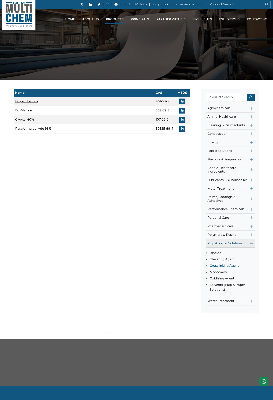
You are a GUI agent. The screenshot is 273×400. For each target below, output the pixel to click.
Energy (212, 142)
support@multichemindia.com (177, 4)
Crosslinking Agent (224, 265)
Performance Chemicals (226, 209)
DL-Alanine (23, 110)
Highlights (202, 19)
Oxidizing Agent (222, 278)
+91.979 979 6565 (135, 4)
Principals (140, 19)
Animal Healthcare (221, 116)
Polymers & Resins (221, 235)
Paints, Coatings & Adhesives (221, 198)
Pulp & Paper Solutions (225, 243)
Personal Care (218, 217)
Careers (159, 359)
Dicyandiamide (26, 101)
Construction (217, 134)
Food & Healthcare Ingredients (221, 169)
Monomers (218, 272)
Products (115, 19)
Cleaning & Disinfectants (226, 125)
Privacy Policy (128, 371)
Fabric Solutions (219, 151)
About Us (90, 19)
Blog (157, 371)
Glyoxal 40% (24, 119)
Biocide (215, 253)
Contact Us (257, 19)
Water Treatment (220, 301)
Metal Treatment (220, 188)
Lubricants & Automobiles (227, 180)
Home (70, 19)
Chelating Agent (222, 259)
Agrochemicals (219, 108)
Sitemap (186, 365)
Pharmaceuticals (220, 226)
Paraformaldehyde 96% (33, 128)
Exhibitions (229, 19)
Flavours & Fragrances (224, 159)
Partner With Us (171, 19)
